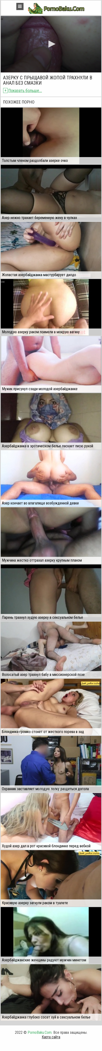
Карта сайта (51, 1037)
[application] (51, 44)
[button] (51, 44)
